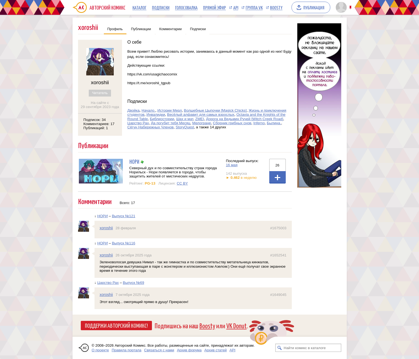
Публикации (141, 29)
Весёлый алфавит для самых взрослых (200, 114)
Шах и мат (184, 119)
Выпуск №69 (133, 283)
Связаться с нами (159, 350)
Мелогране (201, 123)
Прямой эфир (214, 7)
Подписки (161, 7)
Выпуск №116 (123, 243)
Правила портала (126, 350)
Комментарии (170, 29)
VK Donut (236, 325)
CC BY (182, 183)
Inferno (259, 123)
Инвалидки (155, 114)
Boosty (276, 7)
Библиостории (162, 119)
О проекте (100, 350)
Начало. (148, 110)
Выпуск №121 (123, 216)
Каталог (139, 7)
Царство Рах (138, 123)
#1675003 (278, 228)
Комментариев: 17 (99, 124)
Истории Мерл (169, 110)
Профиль (115, 29)
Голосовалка (186, 7)
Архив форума (189, 350)
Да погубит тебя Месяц (170, 123)
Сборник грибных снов (232, 123)
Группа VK (254, 7)
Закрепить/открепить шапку (351, 7)
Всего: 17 (127, 203)
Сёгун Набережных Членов (150, 127)
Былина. (274, 123)
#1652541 (278, 255)
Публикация (313, 7)
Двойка (133, 110)
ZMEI (199, 119)
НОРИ (134, 161)
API (235, 7)
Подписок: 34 (95, 120)
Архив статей (215, 350)
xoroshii (106, 228)
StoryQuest (185, 127)
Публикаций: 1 (96, 128)
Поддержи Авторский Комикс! (116, 325)
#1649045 (278, 295)
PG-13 (150, 183)
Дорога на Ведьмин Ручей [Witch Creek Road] (244, 119)
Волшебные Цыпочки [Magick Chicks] (215, 110)
